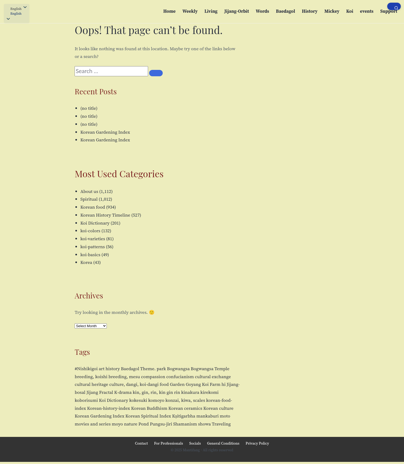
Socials (195, 443)
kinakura (190, 392)
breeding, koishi (91, 376)
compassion (153, 376)
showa (204, 424)
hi (224, 384)
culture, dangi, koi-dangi (133, 384)
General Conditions (223, 443)
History (309, 11)
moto (225, 416)
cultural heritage (91, 384)
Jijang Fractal (100, 392)
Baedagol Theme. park (143, 368)
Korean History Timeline (105, 215)
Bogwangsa (178, 368)
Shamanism (185, 424)
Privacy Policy (257, 443)
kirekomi (209, 392)
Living (211, 11)
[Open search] (394, 6)
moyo (117, 424)
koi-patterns (92, 246)
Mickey (332, 11)
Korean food (92, 207)
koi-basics (90, 254)
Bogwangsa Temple (210, 368)
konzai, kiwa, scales (185, 400)
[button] (17, 13)
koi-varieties (92, 238)
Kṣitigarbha (183, 416)
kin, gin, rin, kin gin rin (156, 392)
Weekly (190, 11)
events (367, 11)
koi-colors (90, 230)
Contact (141, 443)
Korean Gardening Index (105, 132)
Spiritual (89, 199)
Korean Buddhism (149, 408)
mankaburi (207, 416)
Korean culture (218, 408)
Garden (177, 384)
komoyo (156, 400)
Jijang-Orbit (236, 11)
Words (262, 11)
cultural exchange (213, 376)
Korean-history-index (108, 408)
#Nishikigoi (86, 368)
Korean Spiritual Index (148, 416)
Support (388, 11)
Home (169, 11)
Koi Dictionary (95, 223)
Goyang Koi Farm (203, 384)
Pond (143, 424)
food (164, 384)
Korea (86, 262)
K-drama (123, 392)
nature (130, 424)
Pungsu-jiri (161, 424)
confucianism (180, 376)
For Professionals (168, 443)
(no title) (88, 108)
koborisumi (86, 400)
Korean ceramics (185, 408)
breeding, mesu (124, 376)
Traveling (221, 424)
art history (109, 368)
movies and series (93, 424)
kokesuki (138, 400)
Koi (349, 11)
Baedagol (285, 11)
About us (89, 191)
